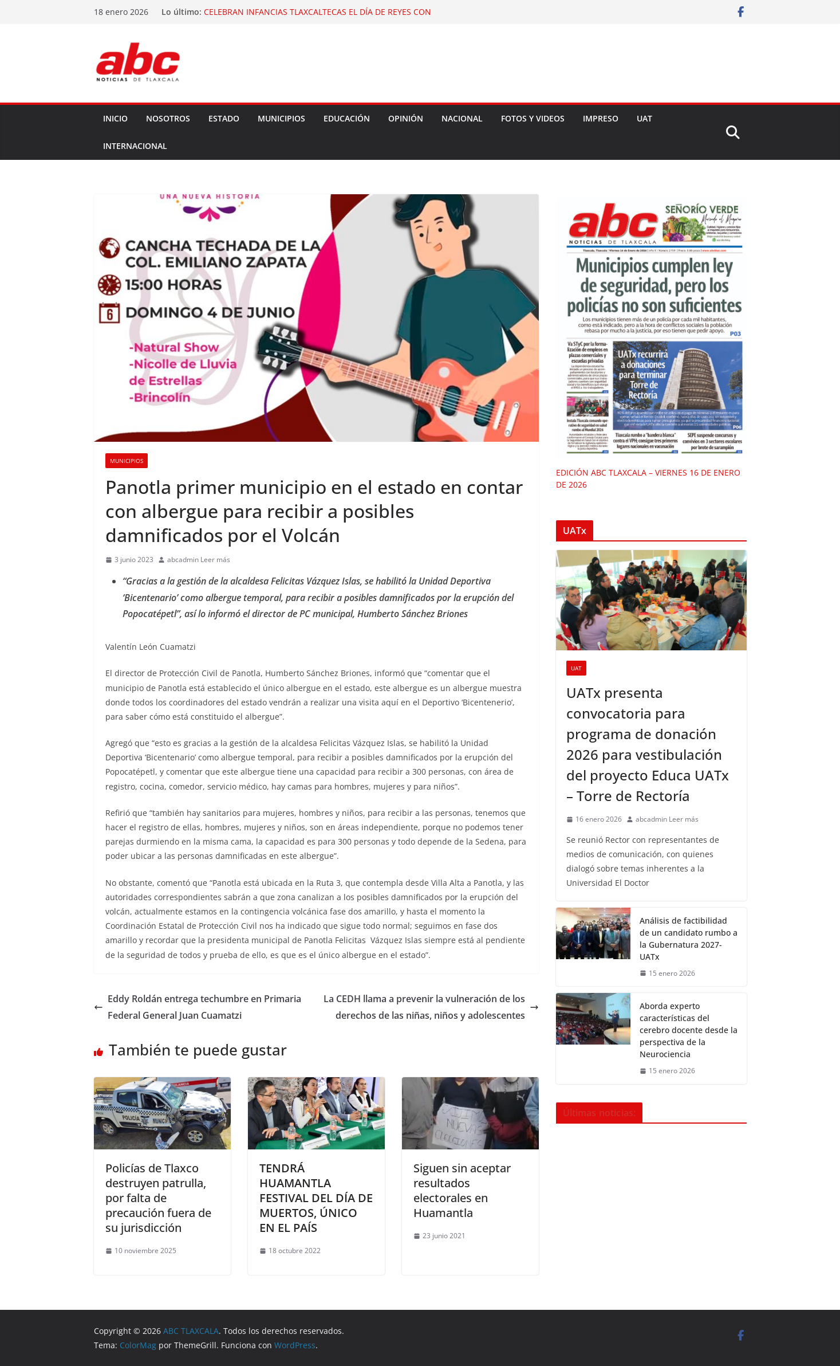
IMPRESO (600, 118)
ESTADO (223, 118)
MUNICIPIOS (281, 118)
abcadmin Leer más (198, 559)
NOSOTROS (168, 118)
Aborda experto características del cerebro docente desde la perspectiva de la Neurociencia (689, 1029)
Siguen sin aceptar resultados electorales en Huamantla (462, 1190)
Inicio (115, 118)
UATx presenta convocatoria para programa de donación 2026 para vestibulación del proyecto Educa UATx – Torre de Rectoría (647, 744)
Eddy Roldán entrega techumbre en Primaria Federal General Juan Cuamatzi (197, 1007)
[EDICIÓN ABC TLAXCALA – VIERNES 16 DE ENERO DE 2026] (651, 328)
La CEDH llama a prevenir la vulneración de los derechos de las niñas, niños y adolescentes (431, 1007)
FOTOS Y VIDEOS (533, 118)
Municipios (126, 461)
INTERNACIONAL (135, 145)
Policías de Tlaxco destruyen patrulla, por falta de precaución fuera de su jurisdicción (158, 1197)
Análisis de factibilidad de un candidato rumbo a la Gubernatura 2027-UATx (689, 938)
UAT (644, 118)
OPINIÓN (405, 118)
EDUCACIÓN (347, 118)
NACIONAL (462, 118)
